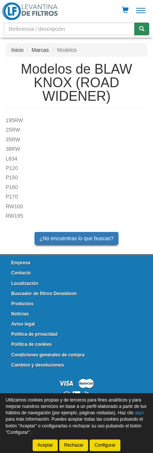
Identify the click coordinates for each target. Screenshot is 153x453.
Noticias (20, 314)
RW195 (14, 216)
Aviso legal (23, 324)
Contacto (21, 273)
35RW (13, 139)
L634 (11, 159)
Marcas (40, 50)
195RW (14, 120)
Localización (24, 283)
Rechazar (73, 445)
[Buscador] (69, 29)
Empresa (20, 262)
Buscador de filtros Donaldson (44, 293)
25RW (13, 130)
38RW (13, 149)
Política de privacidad (34, 334)
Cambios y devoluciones (37, 365)
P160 (12, 187)
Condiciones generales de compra (47, 355)
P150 (12, 177)
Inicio (17, 50)
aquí (139, 412)
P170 (12, 197)
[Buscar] (141, 29)
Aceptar (45, 445)
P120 (12, 168)
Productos (22, 303)
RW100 (14, 206)
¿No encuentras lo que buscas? (76, 238)
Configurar (105, 445)
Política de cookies (31, 344)
